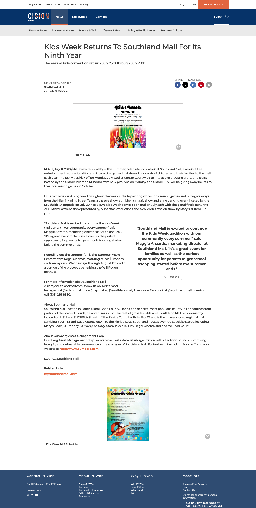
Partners (83, 487)
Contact (101, 17)
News (59, 17)
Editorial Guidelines (89, 493)
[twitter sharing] (185, 85)
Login (183, 4)
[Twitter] (28, 495)
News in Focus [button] (38, 30)
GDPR (193, 4)
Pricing (84, 4)
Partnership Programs (91, 490)
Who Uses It (70, 4)
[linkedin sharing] (193, 85)
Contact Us (34, 490)
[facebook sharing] (178, 85)
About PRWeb (86, 484)
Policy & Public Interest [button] (142, 30)
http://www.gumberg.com (79, 348)
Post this (171, 276)
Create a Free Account (214, 4)
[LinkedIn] (36, 495)
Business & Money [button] (63, 30)
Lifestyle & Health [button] (112, 30)
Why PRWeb (35, 4)
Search (221, 16)
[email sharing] (209, 85)
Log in (186, 487)
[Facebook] (32, 495)
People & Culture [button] (171, 30)
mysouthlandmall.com (60, 374)
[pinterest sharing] (201, 85)
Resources (79, 17)
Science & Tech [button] (88, 30)
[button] (128, 126)
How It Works (53, 4)
